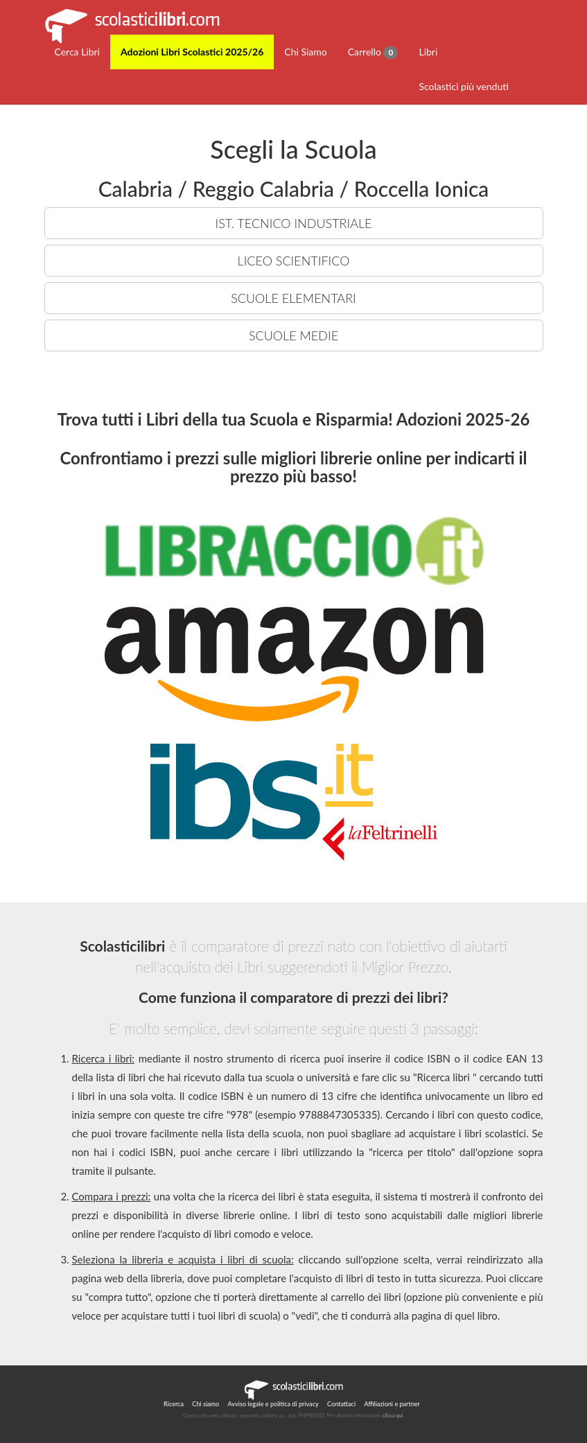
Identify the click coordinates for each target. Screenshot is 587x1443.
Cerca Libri (77, 52)
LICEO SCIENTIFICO (294, 260)
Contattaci (341, 1404)
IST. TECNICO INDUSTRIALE (293, 223)
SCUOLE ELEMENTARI (293, 298)
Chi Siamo (305, 52)
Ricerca (174, 1404)
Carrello (373, 52)
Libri (428, 52)
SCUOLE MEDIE (293, 335)
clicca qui (393, 1416)
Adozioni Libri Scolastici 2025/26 (192, 52)
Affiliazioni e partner (391, 1404)
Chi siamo (205, 1404)
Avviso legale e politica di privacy (273, 1404)
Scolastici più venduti (463, 86)
